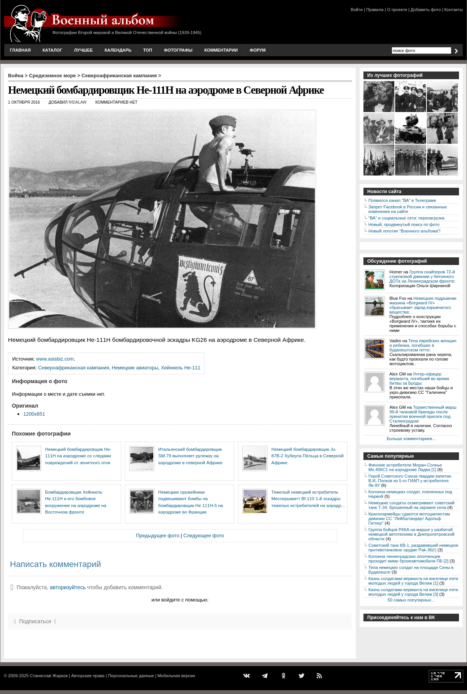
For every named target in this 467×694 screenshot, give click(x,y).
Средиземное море (52, 75)
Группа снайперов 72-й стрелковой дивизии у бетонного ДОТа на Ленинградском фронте (422, 276)
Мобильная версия (176, 675)
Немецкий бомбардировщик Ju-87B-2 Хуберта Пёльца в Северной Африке (307, 456)
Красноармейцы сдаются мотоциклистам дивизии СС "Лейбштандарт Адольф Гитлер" (409, 518)
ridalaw (78, 102)
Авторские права (87, 675)
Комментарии (221, 50)
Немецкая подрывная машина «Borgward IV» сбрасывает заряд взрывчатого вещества (422, 305)
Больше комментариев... (411, 438)
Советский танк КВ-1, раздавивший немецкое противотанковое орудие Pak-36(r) (413, 547)
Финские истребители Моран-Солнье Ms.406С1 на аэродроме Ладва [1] (405, 467)
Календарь (118, 50)
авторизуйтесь (68, 587)
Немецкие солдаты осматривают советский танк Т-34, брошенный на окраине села (411, 505)
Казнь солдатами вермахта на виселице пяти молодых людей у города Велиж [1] (413, 580)
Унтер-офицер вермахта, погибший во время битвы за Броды (419, 378)
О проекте (397, 9)
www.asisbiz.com (55, 359)
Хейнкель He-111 (180, 368)
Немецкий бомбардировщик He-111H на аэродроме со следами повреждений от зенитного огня (78, 456)
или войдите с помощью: (179, 600)
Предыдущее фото (157, 535)
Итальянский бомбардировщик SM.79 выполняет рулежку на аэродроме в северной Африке (190, 456)
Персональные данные (131, 675)
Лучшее (83, 50)
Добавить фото (426, 9)
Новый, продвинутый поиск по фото (403, 224)
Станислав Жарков (49, 675)
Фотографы (178, 50)
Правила (374, 9)
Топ (147, 50)
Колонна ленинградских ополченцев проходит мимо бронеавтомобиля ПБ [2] (408, 558)
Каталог (52, 50)
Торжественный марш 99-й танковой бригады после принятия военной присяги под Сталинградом (422, 414)
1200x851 (34, 414)
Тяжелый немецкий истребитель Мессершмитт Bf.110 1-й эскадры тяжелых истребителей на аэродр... (308, 498)
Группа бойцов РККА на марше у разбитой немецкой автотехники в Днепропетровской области (411, 534)
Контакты (453, 9)
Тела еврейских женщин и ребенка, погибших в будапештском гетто (422, 345)
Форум (258, 50)
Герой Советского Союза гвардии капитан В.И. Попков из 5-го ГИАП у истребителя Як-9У (409, 481)
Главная (20, 50)
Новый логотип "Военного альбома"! (404, 231)
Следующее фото (203, 535)
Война (15, 75)
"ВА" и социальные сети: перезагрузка (406, 218)
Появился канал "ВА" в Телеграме (402, 200)
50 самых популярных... (411, 600)
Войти (357, 9)
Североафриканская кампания (119, 75)
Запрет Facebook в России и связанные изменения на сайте (407, 209)
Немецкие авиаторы (135, 368)
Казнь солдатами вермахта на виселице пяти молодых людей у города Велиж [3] (413, 591)
